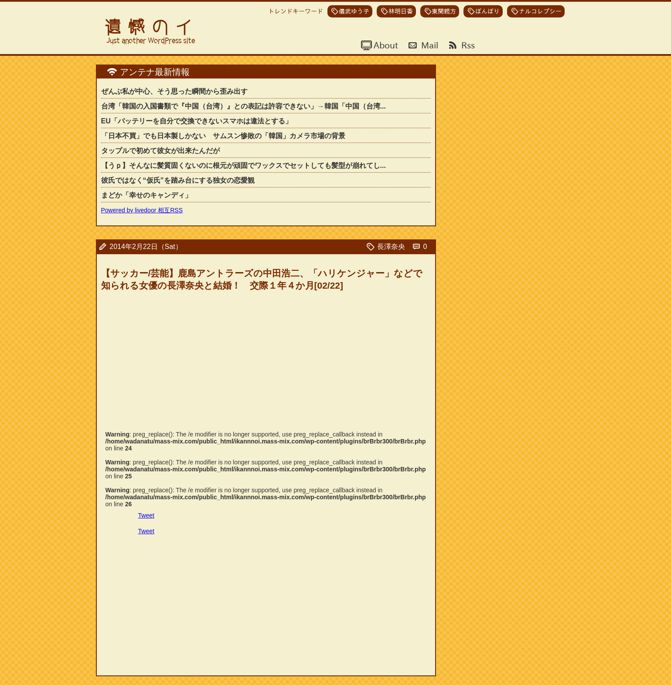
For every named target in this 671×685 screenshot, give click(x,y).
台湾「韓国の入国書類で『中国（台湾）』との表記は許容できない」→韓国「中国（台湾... (243, 106)
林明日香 (400, 11)
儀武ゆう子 (354, 11)
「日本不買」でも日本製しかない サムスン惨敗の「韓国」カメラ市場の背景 (223, 136)
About (384, 45)
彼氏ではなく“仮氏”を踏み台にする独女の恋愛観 (178, 180)
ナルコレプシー (540, 11)
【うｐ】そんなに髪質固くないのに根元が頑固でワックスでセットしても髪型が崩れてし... (243, 165)
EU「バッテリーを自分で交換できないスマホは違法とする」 (196, 121)
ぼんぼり (487, 11)
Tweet (146, 515)
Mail (428, 45)
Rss (467, 45)
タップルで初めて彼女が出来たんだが (160, 150)
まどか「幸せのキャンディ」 (146, 195)
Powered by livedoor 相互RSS (142, 210)
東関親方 (444, 11)
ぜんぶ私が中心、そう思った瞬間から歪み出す (174, 91)
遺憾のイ (152, 27)
